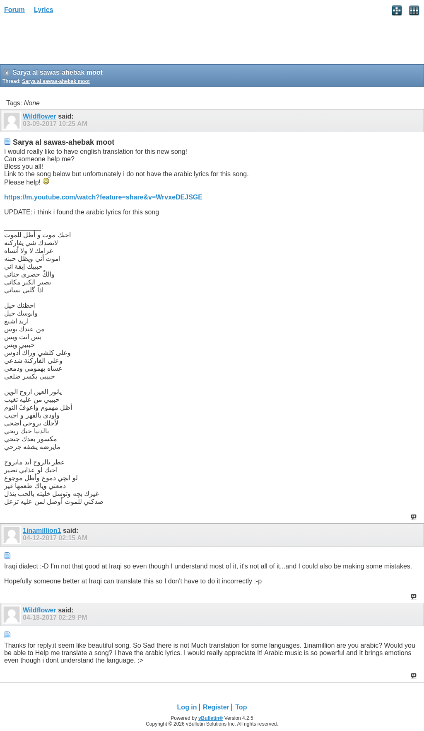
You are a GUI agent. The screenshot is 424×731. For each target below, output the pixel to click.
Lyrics (43, 9)
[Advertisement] (66, 42)
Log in (187, 707)
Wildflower (39, 116)
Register (216, 707)
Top (241, 707)
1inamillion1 (42, 530)
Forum (14, 9)
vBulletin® (210, 718)
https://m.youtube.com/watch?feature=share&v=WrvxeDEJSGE (103, 197)
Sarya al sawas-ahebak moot (55, 81)
